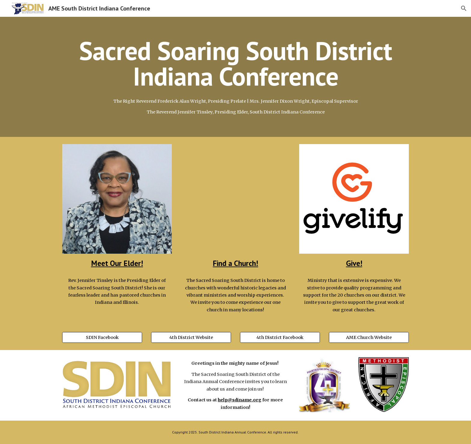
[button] (464, 8)
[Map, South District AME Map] (235, 199)
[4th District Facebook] (280, 338)
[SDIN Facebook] (102, 338)
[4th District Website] (191, 338)
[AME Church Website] (369, 338)
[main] (235, 63)
